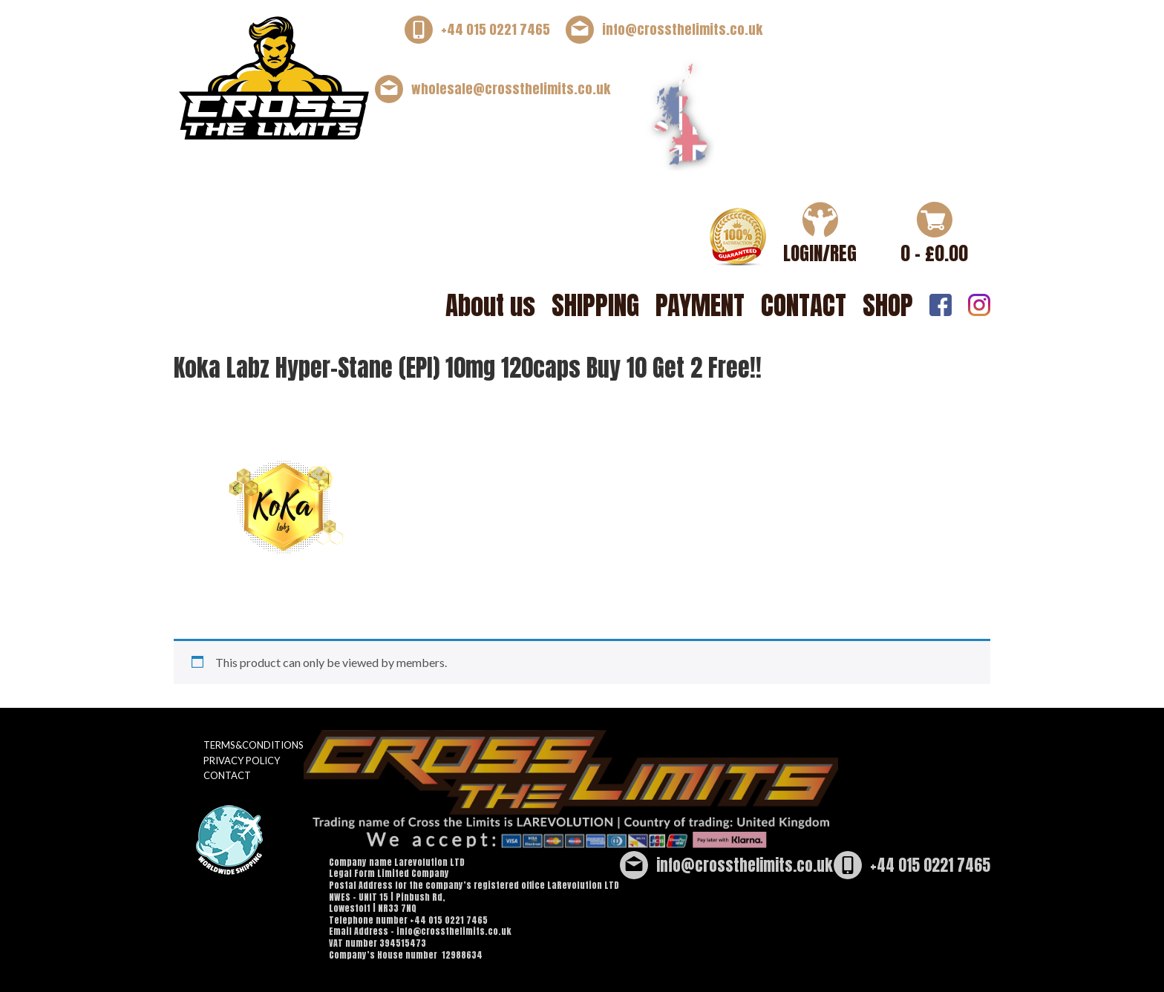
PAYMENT (700, 305)
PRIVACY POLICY (241, 760)
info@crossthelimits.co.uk (682, 29)
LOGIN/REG (820, 253)
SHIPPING (595, 305)
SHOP (888, 305)
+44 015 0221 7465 (495, 29)
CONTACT (803, 305)
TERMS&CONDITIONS (253, 745)
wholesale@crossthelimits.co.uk (510, 89)
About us (490, 305)
